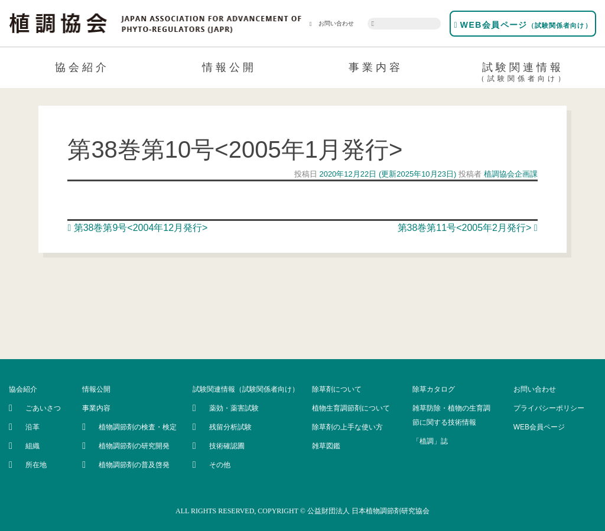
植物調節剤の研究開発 (134, 446)
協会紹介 (82, 67)
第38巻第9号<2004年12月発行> (137, 228)
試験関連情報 (523, 73)
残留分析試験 (230, 427)
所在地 (36, 465)
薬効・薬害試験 (234, 408)
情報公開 (229, 67)
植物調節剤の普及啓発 (134, 465)
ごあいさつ (43, 408)
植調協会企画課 (510, 174)
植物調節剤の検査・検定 (138, 427)
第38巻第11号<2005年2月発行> (468, 228)
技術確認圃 (227, 446)
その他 (219, 465)
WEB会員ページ (522, 25)
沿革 (32, 427)
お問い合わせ (332, 23)
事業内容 (376, 67)
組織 (32, 446)
